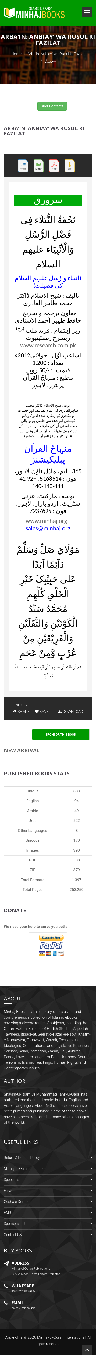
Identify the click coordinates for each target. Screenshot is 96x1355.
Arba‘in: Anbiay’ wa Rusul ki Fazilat (56, 54)
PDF (32, 860)
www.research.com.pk (48, 345)
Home (16, 54)
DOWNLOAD (70, 711)
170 (76, 840)
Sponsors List (14, 1224)
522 (76, 820)
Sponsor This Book (61, 734)
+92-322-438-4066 (24, 1291)
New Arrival (22, 750)
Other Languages (32, 830)
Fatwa (9, 1191)
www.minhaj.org (46, 521)
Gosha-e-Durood (16, 1202)
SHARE (21, 711)
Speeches (11, 1180)
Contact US (13, 1235)
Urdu (33, 820)
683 (76, 791)
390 (76, 850)
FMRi (8, 1213)
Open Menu (87, 12)
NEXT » (21, 705)
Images (32, 850)
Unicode (32, 840)
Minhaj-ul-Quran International (26, 1169)
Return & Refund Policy (22, 1158)
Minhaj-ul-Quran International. (62, 1337)
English (32, 801)
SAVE (42, 711)
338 (76, 860)
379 (76, 870)
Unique (32, 791)
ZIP (33, 870)
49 (76, 811)
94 (76, 801)
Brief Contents (52, 106)
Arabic (32, 811)
